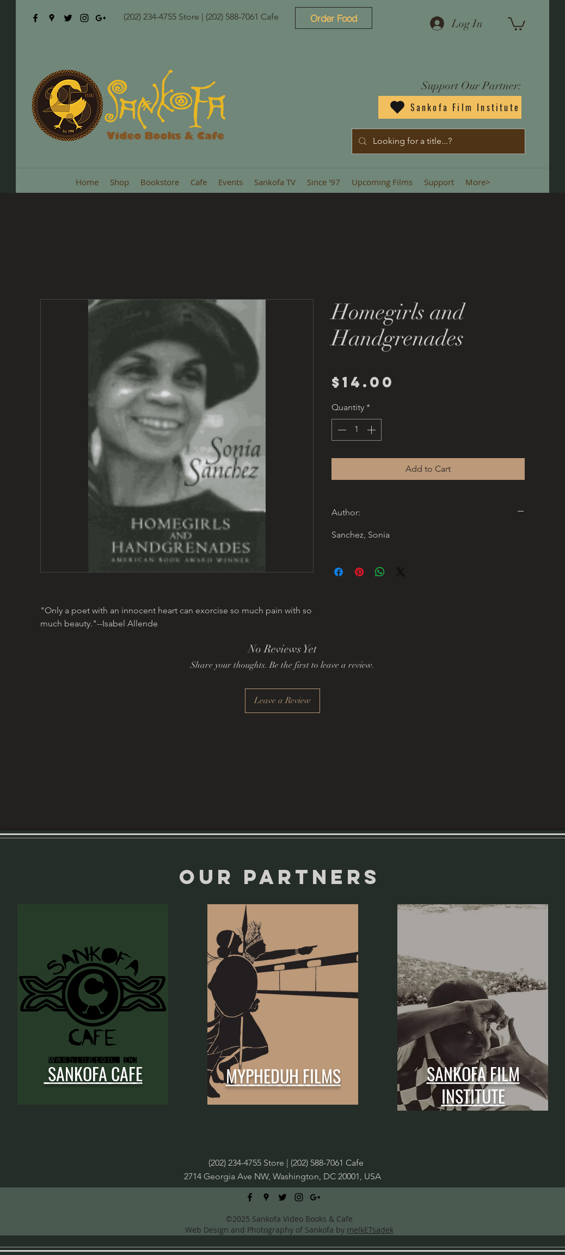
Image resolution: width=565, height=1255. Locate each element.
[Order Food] (333, 18)
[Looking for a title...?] (437, 141)
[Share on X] (400, 571)
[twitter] (68, 18)
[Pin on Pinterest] (359, 571)
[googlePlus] (100, 18)
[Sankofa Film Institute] (449, 107)
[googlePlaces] (51, 18)
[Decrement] (340, 429)
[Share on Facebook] (338, 571)
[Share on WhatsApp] (379, 571)
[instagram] (84, 18)
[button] (516, 23)
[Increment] (372, 429)
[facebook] (35, 18)
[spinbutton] (356, 429)
